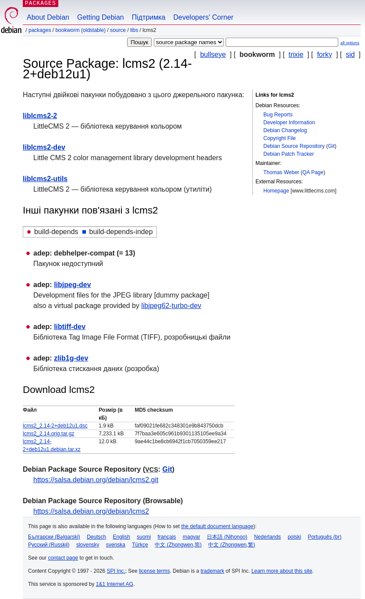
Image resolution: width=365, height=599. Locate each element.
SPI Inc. (116, 571)
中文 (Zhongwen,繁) (231, 545)
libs (134, 30)
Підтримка (149, 17)
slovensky (87, 545)
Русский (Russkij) (49, 545)
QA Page (312, 172)
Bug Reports (278, 115)
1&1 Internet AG (114, 584)
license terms (154, 571)
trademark (212, 571)
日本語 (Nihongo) (227, 537)
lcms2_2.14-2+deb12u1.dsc (55, 426)
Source (118, 30)
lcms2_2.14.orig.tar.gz (48, 434)
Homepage (276, 191)
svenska (115, 545)
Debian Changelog (285, 130)
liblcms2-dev (44, 147)
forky (324, 54)
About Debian (48, 17)
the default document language (217, 526)
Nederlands (267, 537)
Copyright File (279, 138)
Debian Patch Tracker (288, 154)
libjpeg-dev (72, 284)
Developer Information (289, 122)
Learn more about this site (282, 571)
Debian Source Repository (294, 146)
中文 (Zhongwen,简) (178, 545)
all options (349, 42)
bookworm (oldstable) (80, 30)
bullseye (213, 54)
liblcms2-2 (40, 115)
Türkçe (140, 545)
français (167, 537)
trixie (296, 54)
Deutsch (96, 537)
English (121, 537)
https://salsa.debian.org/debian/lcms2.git (96, 479)
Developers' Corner (204, 17)
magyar (191, 537)
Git (331, 146)
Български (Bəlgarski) (54, 537)
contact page (63, 558)
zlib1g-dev (71, 358)
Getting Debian (100, 17)
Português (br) (324, 537)
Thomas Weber (281, 172)
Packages (39, 30)
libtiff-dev (69, 326)
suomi (144, 537)
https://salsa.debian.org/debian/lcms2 (91, 511)
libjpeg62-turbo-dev (171, 305)
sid (350, 54)
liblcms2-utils (45, 178)
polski (294, 537)
